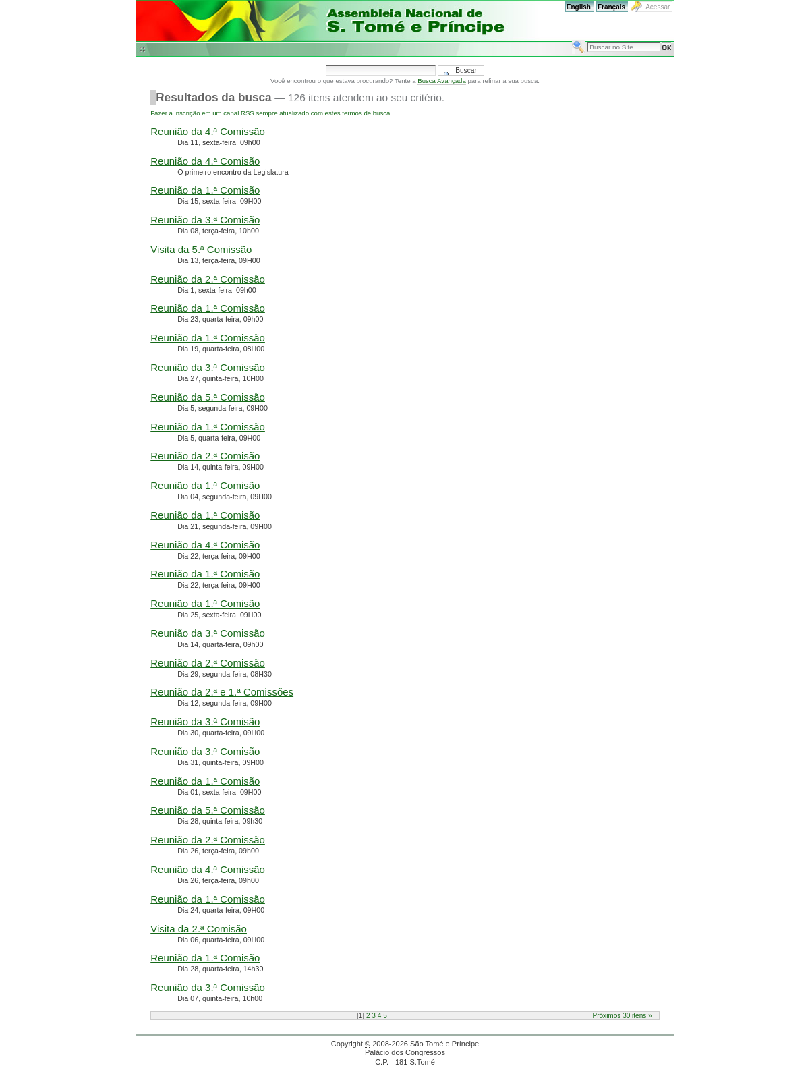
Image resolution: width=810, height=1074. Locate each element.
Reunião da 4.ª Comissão (207, 131)
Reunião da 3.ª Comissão (207, 367)
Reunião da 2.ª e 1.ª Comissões (221, 692)
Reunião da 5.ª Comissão (207, 397)
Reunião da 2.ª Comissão (207, 279)
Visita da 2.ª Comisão (198, 928)
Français (611, 7)
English (579, 7)
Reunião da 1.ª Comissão (207, 308)
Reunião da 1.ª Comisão (205, 190)
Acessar (657, 7)
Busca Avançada (441, 80)
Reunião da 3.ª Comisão (205, 219)
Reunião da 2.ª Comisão (205, 455)
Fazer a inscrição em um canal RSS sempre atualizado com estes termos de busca (270, 113)
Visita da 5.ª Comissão (201, 249)
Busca (571, 39)
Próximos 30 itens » (622, 1015)
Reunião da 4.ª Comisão (205, 161)
